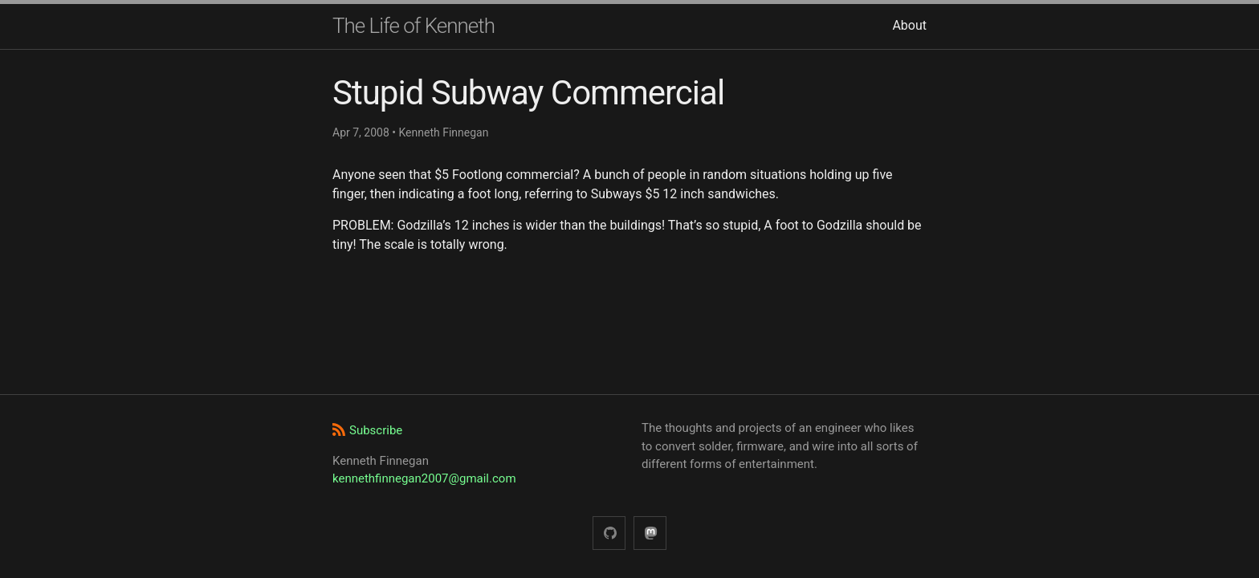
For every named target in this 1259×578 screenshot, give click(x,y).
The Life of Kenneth (413, 26)
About (909, 25)
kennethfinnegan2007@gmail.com (424, 478)
